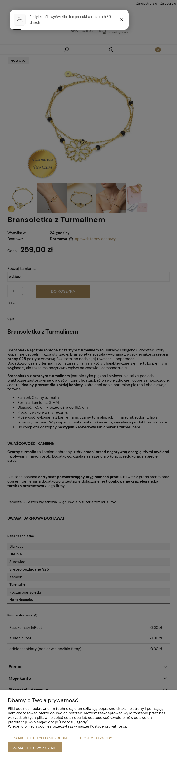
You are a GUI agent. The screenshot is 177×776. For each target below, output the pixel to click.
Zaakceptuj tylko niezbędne (41, 738)
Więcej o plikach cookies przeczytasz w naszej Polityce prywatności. (67, 726)
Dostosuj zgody (96, 738)
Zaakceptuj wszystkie (35, 748)
